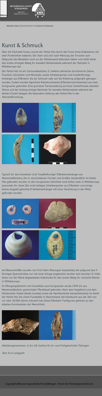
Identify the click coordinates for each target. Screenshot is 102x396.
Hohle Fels (32, 26)
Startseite (24, 26)
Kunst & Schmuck (22, 45)
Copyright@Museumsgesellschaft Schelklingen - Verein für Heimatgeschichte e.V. (49, 384)
